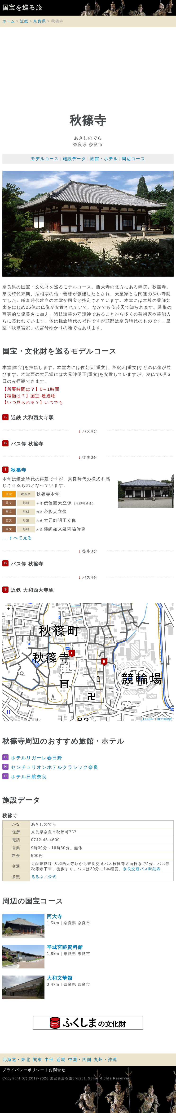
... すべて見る (17, 537)
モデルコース (45, 158)
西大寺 (54, 916)
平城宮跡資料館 (65, 947)
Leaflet (148, 719)
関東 (37, 1059)
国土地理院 (164, 719)
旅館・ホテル (104, 158)
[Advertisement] (88, 72)
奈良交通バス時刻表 (142, 869)
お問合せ (57, 1070)
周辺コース (133, 158)
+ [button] (9, 609)
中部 (49, 1059)
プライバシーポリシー (23, 1070)
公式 (52, 877)
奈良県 (39, 21)
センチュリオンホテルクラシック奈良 (55, 767)
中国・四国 (80, 1059)
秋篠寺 (18, 470)
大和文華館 (60, 977)
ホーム (8, 21)
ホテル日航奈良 (29, 776)
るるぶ (37, 877)
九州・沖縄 (105, 1059)
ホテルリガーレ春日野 (36, 757)
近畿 (24, 21)
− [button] (9, 616)
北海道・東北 (16, 1059)
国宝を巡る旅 (22, 8)
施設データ (74, 158)
